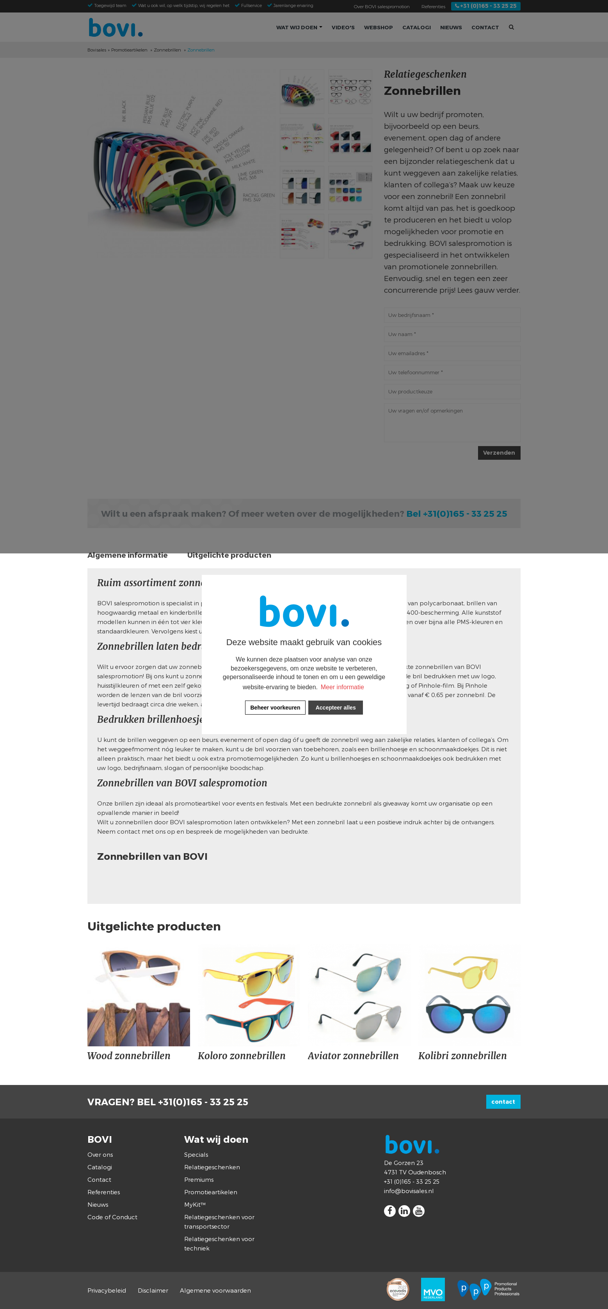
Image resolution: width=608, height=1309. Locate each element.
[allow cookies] (335, 708)
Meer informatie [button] (342, 687)
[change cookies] (275, 708)
